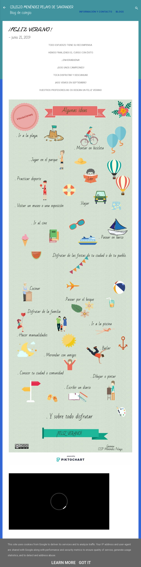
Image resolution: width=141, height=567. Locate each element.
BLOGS (120, 11)
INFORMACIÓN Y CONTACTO (95, 11)
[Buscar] (136, 8)
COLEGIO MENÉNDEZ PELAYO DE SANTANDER (41, 7)
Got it (85, 562)
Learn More (63, 562)
